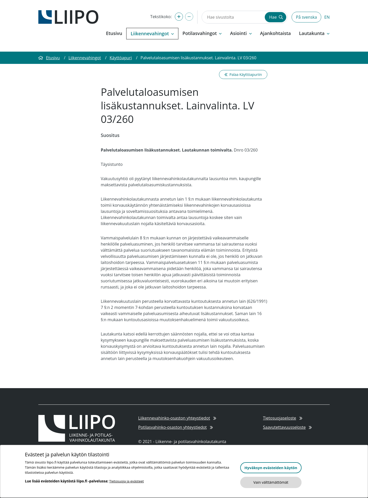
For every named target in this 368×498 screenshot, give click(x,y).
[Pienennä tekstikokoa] (189, 17)
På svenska (306, 17)
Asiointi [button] (241, 33)
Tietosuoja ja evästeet (126, 481)
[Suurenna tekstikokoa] (179, 17)
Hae (276, 17)
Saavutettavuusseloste (287, 427)
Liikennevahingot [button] (152, 33)
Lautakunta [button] (314, 33)
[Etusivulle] (68, 16)
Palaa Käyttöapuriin (243, 74)
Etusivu (114, 33)
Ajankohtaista (275, 33)
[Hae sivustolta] (233, 17)
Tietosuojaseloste (282, 418)
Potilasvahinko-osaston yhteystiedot (175, 427)
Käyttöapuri (121, 58)
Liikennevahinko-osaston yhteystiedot (177, 418)
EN (327, 17)
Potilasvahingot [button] (202, 33)
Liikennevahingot (84, 58)
